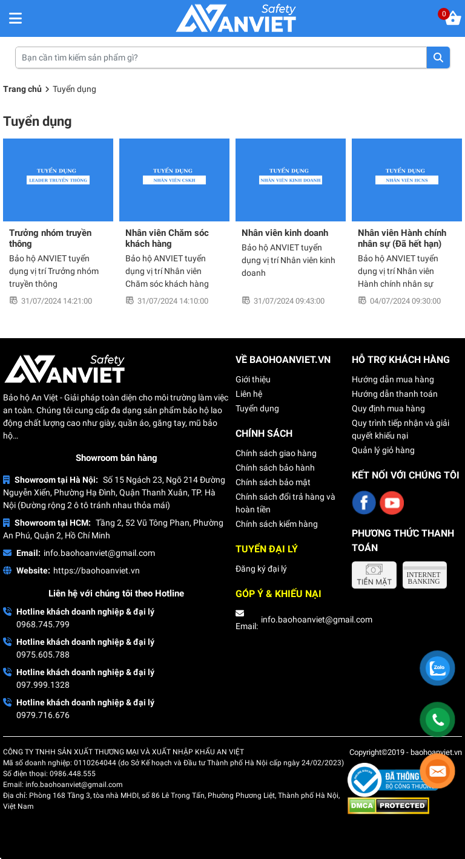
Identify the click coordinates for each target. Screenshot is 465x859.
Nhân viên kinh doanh (285, 232)
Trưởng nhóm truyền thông (50, 238)
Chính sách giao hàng (276, 453)
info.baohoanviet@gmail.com (99, 553)
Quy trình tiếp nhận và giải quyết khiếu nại (400, 429)
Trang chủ (22, 89)
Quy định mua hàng (388, 408)
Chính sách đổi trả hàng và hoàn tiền (285, 503)
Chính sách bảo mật (273, 482)
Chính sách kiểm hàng (277, 524)
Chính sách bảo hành (275, 467)
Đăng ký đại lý (261, 568)
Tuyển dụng (257, 408)
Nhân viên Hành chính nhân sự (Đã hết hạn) (402, 238)
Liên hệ (249, 394)
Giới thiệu (253, 379)
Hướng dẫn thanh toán (395, 394)
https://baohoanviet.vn (96, 570)
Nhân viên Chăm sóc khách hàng (167, 238)
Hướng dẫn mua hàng (393, 379)
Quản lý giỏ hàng (383, 450)
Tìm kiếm (438, 57)
